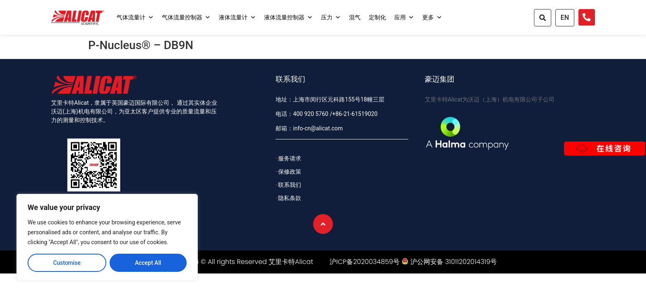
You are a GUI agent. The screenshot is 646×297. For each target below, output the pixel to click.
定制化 (377, 17)
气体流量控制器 (186, 17)
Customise (67, 262)
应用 (404, 17)
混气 (354, 17)
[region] (107, 237)
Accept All (148, 262)
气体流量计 (135, 17)
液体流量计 (237, 17)
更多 (432, 17)
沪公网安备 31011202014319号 (453, 261)
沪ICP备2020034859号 (365, 261)
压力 (331, 17)
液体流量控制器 (288, 17)
